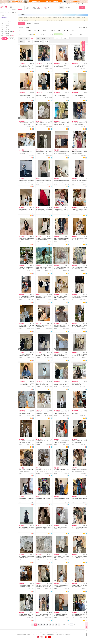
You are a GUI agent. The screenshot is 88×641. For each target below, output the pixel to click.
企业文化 (40, 632)
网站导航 (78, 3)
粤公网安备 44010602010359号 (48, 634)
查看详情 (84, 18)
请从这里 (4, 3)
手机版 (68, 3)
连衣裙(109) (52, 30)
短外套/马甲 (7, 21)
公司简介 (33, 632)
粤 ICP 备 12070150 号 (36, 634)
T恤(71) (59, 30)
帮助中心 (73, 3)
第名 (7, 20)
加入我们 (47, 632)
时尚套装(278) (36, 30)
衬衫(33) (72, 30)
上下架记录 (36, 23)
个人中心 (51, 3)
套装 (11, 21)
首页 (46, 3)
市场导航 (9, 12)
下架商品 (29, 23)
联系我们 (55, 632)
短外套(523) (28, 30)
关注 (20, 9)
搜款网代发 (7, 33)
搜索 (82, 8)
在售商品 (21, 23)
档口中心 (62, 3)
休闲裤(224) (44, 30)
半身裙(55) (66, 30)
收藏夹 (56, 3)
